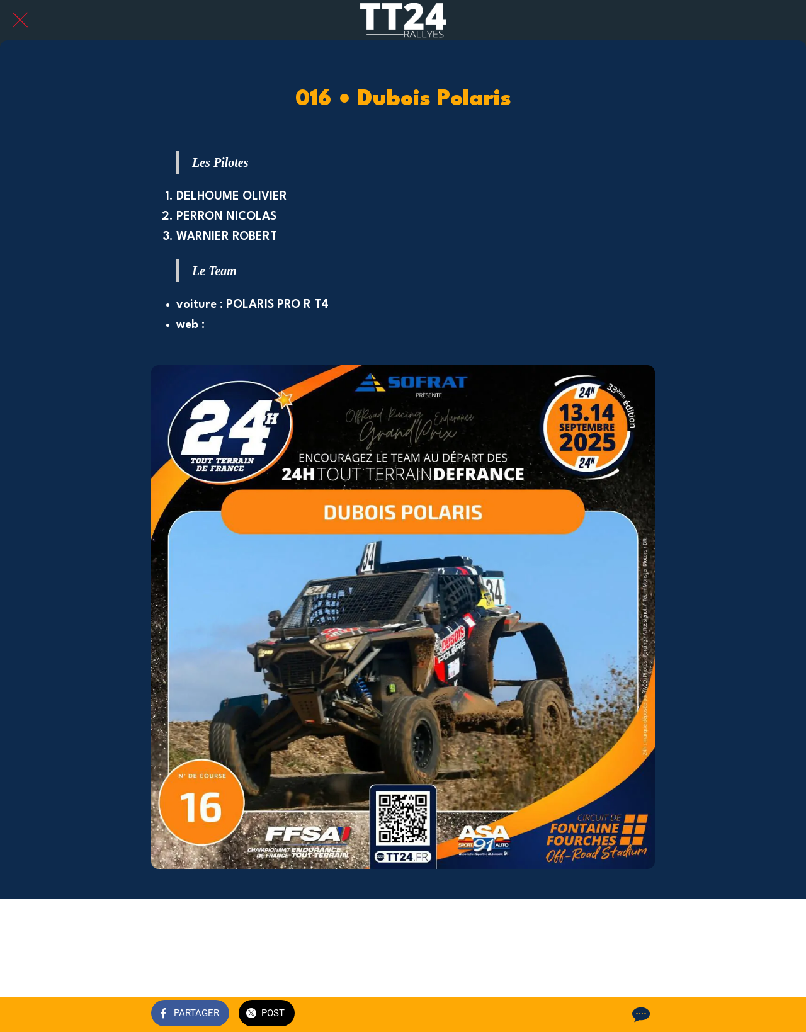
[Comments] (640, 1014)
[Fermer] (20, 20)
